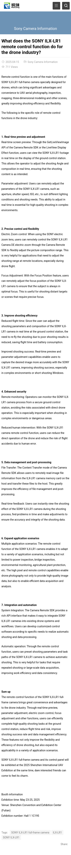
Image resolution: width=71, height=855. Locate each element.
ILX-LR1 (57, 832)
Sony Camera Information (35, 28)
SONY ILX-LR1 (11, 837)
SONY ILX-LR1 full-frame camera (30, 832)
